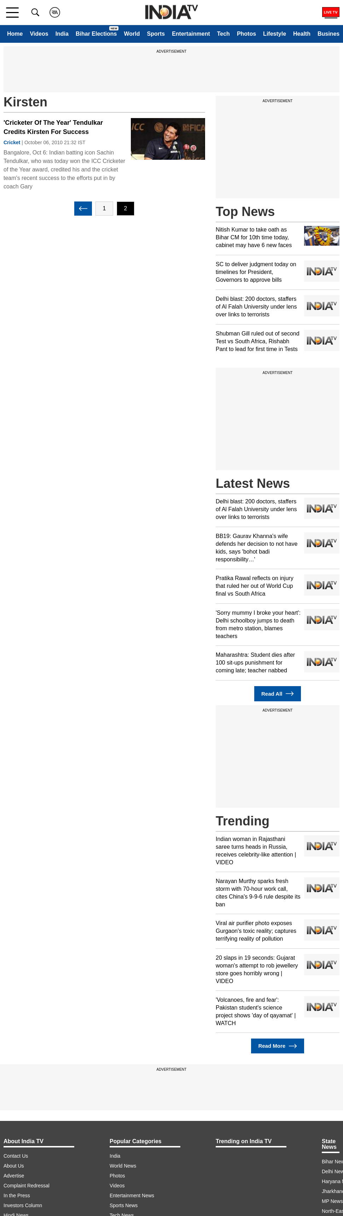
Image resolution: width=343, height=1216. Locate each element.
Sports (156, 34)
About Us (14, 1166)
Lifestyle (274, 34)
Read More (277, 1046)
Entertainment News (132, 1195)
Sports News (124, 1205)
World (132, 34)
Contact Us (16, 1156)
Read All (277, 694)
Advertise (14, 1176)
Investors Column (23, 1205)
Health (301, 34)
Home (15, 34)
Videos (39, 34)
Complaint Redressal (27, 1185)
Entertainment (191, 34)
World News (123, 1166)
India (62, 34)
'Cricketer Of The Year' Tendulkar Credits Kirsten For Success (53, 127)
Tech (223, 34)
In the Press (17, 1195)
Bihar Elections (96, 34)
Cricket (12, 142)
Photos (246, 34)
